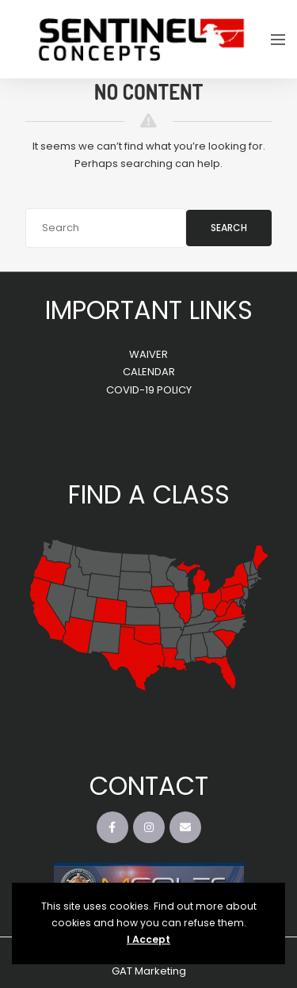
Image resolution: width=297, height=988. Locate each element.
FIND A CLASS (149, 494)
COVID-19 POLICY (149, 389)
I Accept (148, 939)
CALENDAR (149, 371)
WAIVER (148, 354)
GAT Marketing (149, 970)
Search (229, 227)
